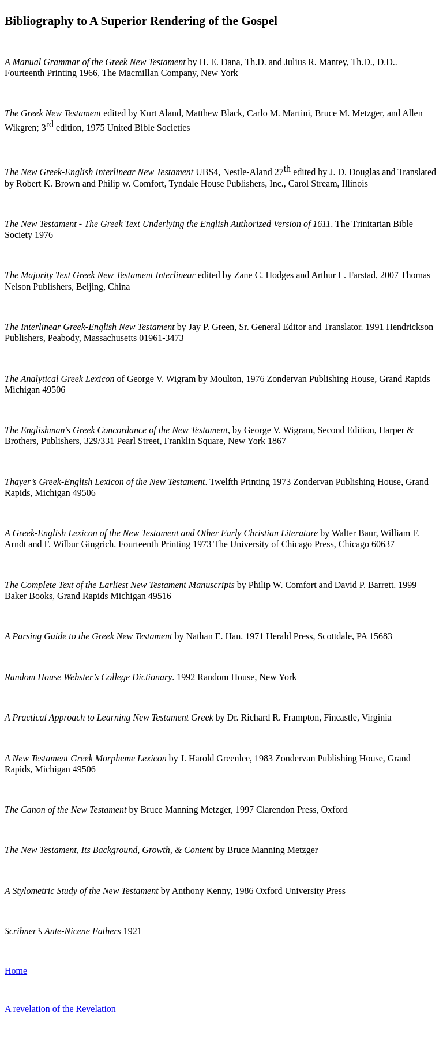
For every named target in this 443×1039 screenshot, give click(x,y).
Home (16, 971)
